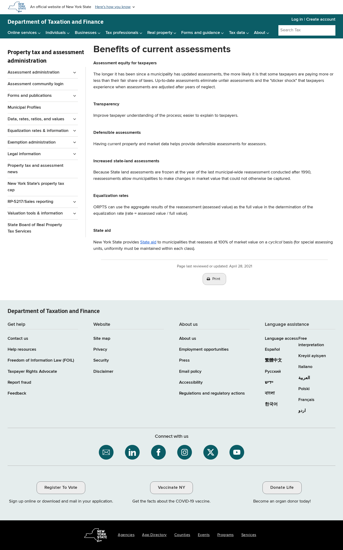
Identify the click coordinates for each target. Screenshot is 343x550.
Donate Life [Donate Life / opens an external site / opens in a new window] (282, 487)
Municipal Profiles (24, 107)
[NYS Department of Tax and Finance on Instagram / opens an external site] (184, 452)
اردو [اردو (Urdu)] (302, 411)
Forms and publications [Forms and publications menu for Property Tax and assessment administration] (30, 95)
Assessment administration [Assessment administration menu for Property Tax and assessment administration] (33, 72)
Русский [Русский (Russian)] (273, 371)
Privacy (100, 349)
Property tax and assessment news (35, 168)
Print (216, 279)
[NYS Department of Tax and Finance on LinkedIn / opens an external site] (132, 452)
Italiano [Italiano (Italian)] (305, 367)
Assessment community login (35, 84)
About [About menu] (259, 33)
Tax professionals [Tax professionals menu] (121, 33)
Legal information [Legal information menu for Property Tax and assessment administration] (24, 154)
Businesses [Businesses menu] (86, 33)
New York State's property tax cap (36, 187)
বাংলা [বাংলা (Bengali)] (270, 393)
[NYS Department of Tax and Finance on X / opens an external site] (210, 452)
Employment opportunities (204, 349)
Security (101, 360)
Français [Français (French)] (306, 400)
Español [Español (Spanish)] (272, 349)
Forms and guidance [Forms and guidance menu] (200, 33)
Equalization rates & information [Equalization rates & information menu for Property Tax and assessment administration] (38, 131)
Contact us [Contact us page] (18, 338)
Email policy (190, 371)
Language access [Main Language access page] (281, 338)
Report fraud (19, 382)
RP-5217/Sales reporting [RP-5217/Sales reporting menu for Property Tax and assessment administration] (30, 202)
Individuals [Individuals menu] (56, 33)
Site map (101, 338)
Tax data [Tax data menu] (237, 33)
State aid (148, 242)
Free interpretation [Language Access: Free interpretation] (311, 341)
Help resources (22, 349)
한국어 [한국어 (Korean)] (271, 404)
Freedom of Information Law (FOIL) (41, 360)
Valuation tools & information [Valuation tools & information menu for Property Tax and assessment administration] (35, 213)
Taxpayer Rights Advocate (32, 371)
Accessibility (191, 382)
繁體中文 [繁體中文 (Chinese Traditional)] (273, 360)
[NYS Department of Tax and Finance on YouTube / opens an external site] (236, 452)
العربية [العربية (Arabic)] (304, 378)
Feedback (17, 393)
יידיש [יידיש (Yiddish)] (269, 382)
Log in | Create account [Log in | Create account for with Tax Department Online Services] (313, 19)
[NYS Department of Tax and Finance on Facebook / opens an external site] (158, 452)
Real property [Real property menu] (159, 33)
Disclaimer (103, 371)
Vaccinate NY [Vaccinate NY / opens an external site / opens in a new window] (171, 487)
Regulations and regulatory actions (212, 393)
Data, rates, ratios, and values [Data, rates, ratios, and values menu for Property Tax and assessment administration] (36, 119)
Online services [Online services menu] (22, 33)
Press (184, 360)
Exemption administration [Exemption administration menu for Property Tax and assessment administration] (32, 142)
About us (187, 338)
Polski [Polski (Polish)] (304, 389)
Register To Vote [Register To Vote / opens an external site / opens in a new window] (60, 487)
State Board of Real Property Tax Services (35, 228)
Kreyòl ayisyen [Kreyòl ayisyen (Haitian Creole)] (312, 356)
